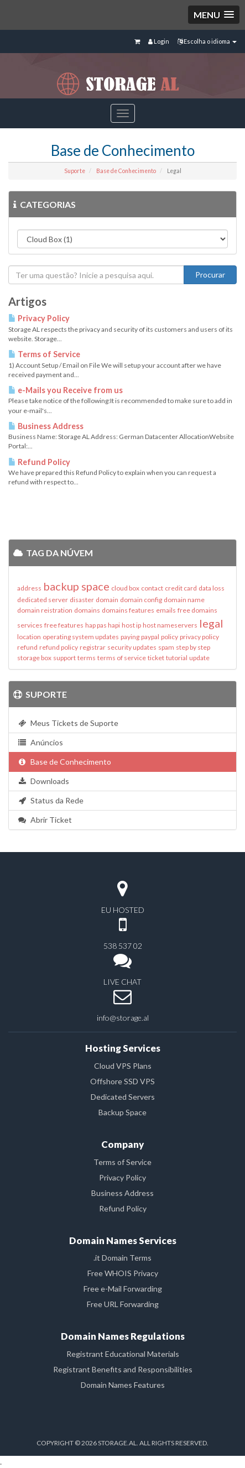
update (199, 658)
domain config (141, 599)
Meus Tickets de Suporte (67, 723)
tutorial (176, 658)
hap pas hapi (102, 625)
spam (166, 647)
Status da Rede (50, 800)
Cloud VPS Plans (123, 1065)
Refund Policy (39, 462)
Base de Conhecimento (126, 171)
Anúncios (40, 742)
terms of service (121, 658)
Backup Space (122, 1112)
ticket (156, 658)
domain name (184, 599)
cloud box (125, 588)
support (64, 658)
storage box (34, 658)
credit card (181, 588)
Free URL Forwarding (123, 1304)
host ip (131, 625)
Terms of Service (44, 354)
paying (130, 637)
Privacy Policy (39, 318)
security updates (132, 647)
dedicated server (42, 599)
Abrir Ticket (44, 819)
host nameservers (170, 625)
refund (27, 647)
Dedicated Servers (123, 1096)
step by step (193, 647)
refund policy (58, 647)
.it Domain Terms (122, 1257)
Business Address (46, 426)
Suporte (74, 171)
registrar (93, 647)
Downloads (43, 781)
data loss (212, 588)
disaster (82, 599)
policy (169, 637)
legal (211, 623)
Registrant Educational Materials (122, 1354)
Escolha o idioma (207, 41)
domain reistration (44, 610)
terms (86, 658)
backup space (76, 586)
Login (158, 41)
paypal (150, 637)
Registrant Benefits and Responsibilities (122, 1369)
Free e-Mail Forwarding (123, 1288)
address (29, 588)
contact (152, 588)
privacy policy (199, 637)
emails (166, 610)
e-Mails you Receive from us (65, 390)
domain (107, 599)
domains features (128, 610)
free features (64, 625)
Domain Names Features (123, 1384)
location (29, 637)
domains (87, 610)
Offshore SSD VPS (122, 1081)
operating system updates (81, 637)
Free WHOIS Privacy (122, 1273)
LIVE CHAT (122, 981)
